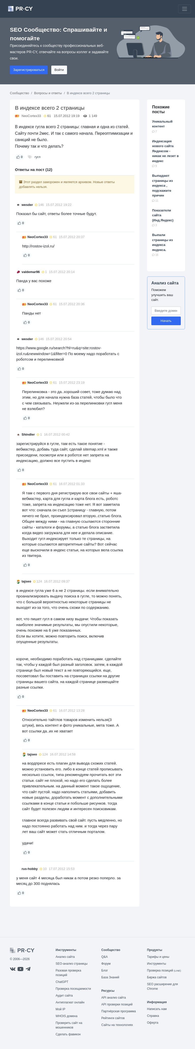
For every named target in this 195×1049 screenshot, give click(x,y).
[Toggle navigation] (184, 9)
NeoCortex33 (31, 116)
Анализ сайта (164, 283)
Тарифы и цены (158, 957)
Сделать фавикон (68, 1034)
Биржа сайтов (157, 977)
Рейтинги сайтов (113, 1018)
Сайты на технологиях (117, 1025)
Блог (104, 970)
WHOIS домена (66, 1016)
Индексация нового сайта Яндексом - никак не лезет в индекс (165, 151)
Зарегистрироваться (28, 70)
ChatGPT (62, 982)
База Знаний (110, 977)
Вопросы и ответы (48, 93)
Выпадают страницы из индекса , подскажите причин (162, 185)
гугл (37, 157)
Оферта (152, 1022)
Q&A (104, 957)
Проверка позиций (164, 970)
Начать (166, 321)
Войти (59, 70)
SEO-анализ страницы (72, 963)
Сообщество (19, 93)
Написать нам (157, 1009)
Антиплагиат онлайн (70, 1002)
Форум (105, 963)
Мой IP (60, 1009)
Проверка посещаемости (73, 988)
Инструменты (156, 963)
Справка (153, 1016)
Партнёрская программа (118, 1011)
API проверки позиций (117, 1004)
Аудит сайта (64, 995)
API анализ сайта (113, 997)
